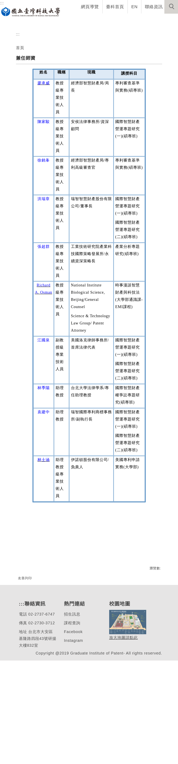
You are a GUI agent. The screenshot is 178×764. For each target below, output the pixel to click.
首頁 (20, 117)
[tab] (91, 79)
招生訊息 (72, 718)
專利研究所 (28, 61)
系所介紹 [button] (45, 22)
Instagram (74, 744)
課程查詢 (72, 726)
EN (135, 7)
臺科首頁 (115, 7)
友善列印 (25, 668)
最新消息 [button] (167, 22)
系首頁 (25, 22)
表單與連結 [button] (142, 22)
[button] (171, 7)
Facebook (73, 735)
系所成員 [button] (68, 22)
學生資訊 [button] (117, 22)
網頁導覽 (90, 7)
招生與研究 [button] (92, 22)
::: (2, 3)
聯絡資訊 (154, 7)
